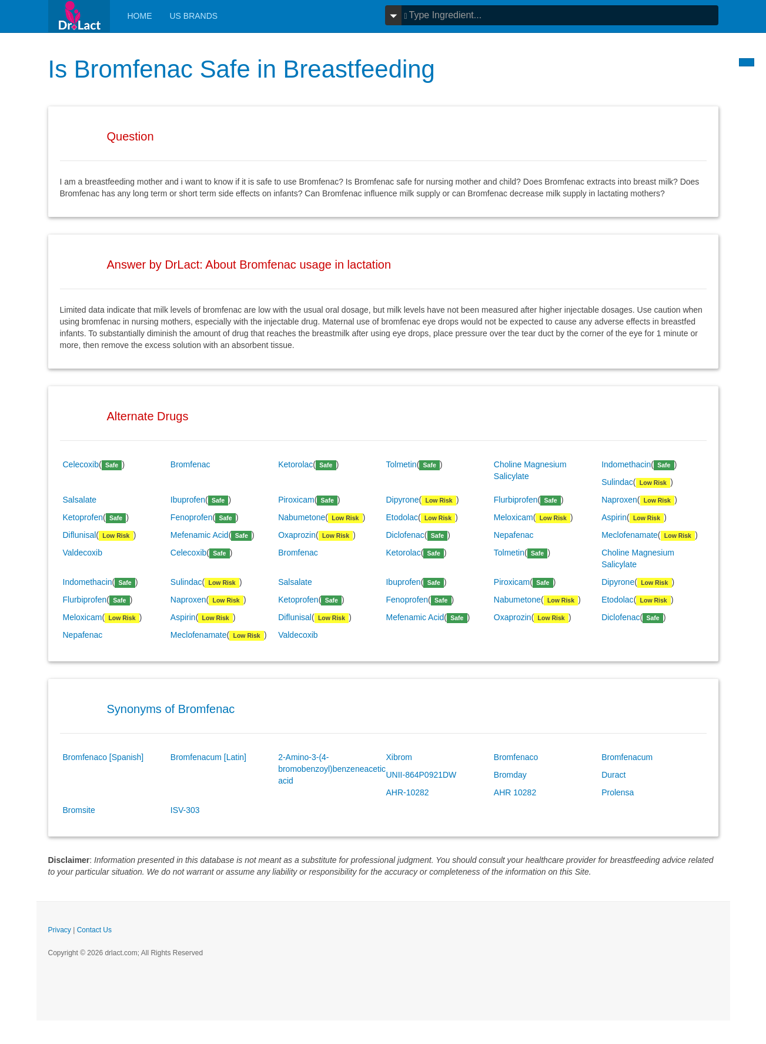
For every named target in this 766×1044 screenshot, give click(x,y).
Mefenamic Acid (199, 535)
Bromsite (79, 810)
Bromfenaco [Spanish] (103, 757)
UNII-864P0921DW (421, 774)
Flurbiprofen (516, 499)
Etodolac (401, 517)
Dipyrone (402, 499)
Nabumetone (301, 517)
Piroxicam (296, 499)
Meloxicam (513, 517)
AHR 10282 (515, 792)
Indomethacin (626, 464)
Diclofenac (405, 535)
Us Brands (194, 16)
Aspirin (614, 517)
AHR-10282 (407, 792)
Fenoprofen (191, 517)
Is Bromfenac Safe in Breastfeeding (242, 69)
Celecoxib (81, 464)
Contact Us (94, 930)
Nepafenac (514, 535)
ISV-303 (185, 810)
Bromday (510, 774)
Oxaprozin (297, 535)
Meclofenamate (629, 535)
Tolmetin (401, 464)
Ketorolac (295, 464)
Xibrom (399, 757)
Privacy (59, 930)
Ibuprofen (187, 499)
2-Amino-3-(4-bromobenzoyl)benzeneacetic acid (332, 768)
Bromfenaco (516, 757)
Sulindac (617, 482)
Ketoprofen (83, 517)
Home (140, 16)
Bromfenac (190, 464)
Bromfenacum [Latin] (208, 757)
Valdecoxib (82, 552)
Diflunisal (79, 535)
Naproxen (619, 499)
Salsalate (80, 499)
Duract (613, 774)
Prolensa (617, 792)
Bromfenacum (627, 757)
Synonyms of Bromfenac (171, 708)
